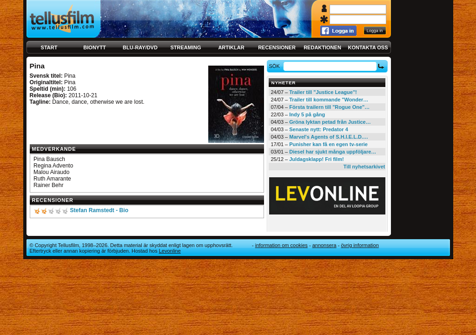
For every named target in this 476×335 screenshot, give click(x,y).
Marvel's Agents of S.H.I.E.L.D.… (328, 137)
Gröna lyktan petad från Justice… (329, 122)
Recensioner (277, 47)
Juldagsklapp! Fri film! (316, 159)
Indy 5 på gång (307, 114)
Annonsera (324, 245)
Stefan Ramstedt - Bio (99, 210)
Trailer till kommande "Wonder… (328, 99)
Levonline (170, 251)
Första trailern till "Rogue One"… (329, 107)
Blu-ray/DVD (140, 47)
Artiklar (231, 47)
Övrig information (359, 245)
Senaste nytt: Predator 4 (318, 129)
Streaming (186, 47)
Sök (275, 66)
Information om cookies (281, 245)
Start (49, 47)
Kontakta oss (368, 47)
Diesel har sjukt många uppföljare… (332, 151)
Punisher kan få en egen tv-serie (328, 144)
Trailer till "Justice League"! (323, 92)
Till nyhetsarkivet (364, 166)
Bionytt (94, 47)
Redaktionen (322, 47)
